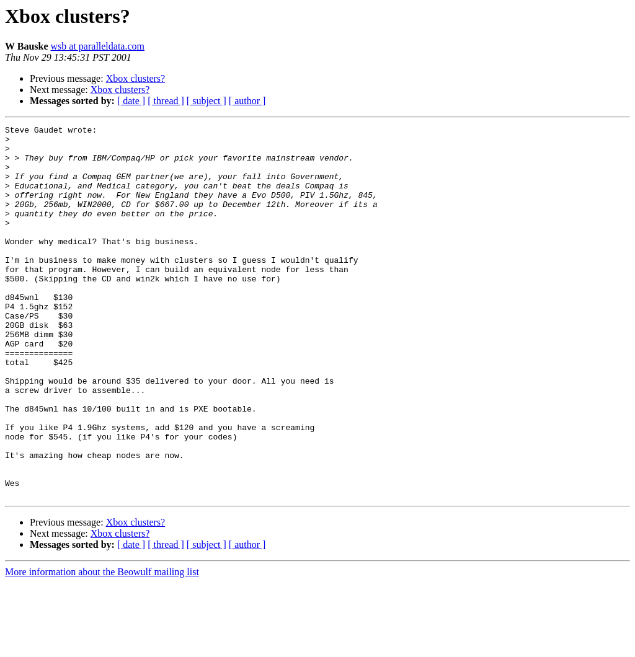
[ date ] (131, 100)
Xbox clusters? (136, 78)
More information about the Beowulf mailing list (102, 646)
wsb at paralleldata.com (98, 46)
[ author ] (247, 100)
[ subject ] (206, 100)
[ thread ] (166, 100)
